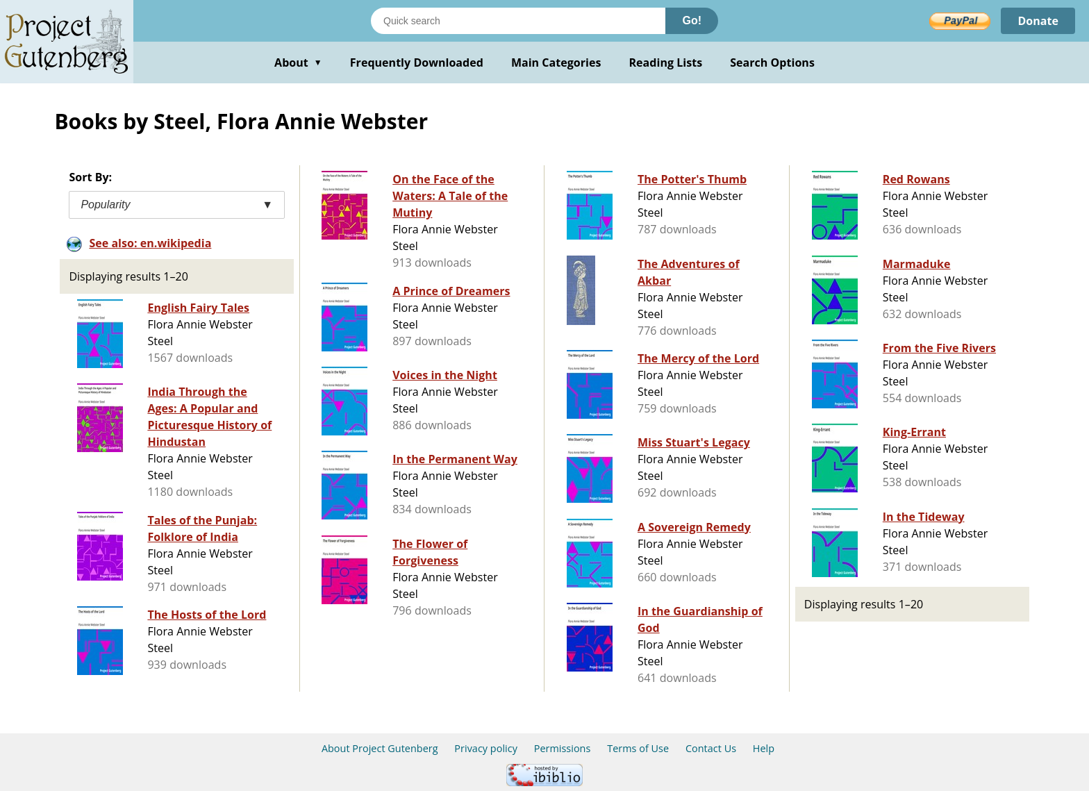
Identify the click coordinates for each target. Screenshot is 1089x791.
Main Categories (556, 62)
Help (763, 748)
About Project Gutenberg (380, 748)
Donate (1037, 20)
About (298, 62)
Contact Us (710, 748)
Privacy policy (485, 748)
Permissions (562, 748)
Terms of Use (638, 748)
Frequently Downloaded (416, 62)
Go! (691, 20)
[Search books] (518, 21)
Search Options (772, 62)
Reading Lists (666, 62)
